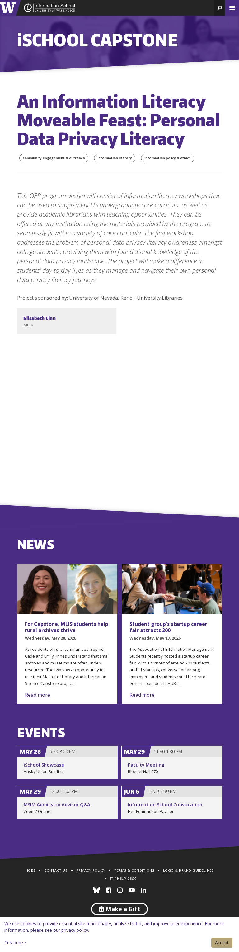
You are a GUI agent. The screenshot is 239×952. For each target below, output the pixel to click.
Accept (222, 942)
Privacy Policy (90, 870)
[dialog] (119, 934)
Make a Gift (119, 909)
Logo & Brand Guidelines (188, 870)
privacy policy (74, 930)
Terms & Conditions (134, 870)
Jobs (31, 870)
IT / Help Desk (123, 878)
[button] (219, 8)
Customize (15, 942)
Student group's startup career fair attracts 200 (168, 627)
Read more (37, 695)
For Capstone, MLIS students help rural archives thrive (66, 627)
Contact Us (55, 870)
